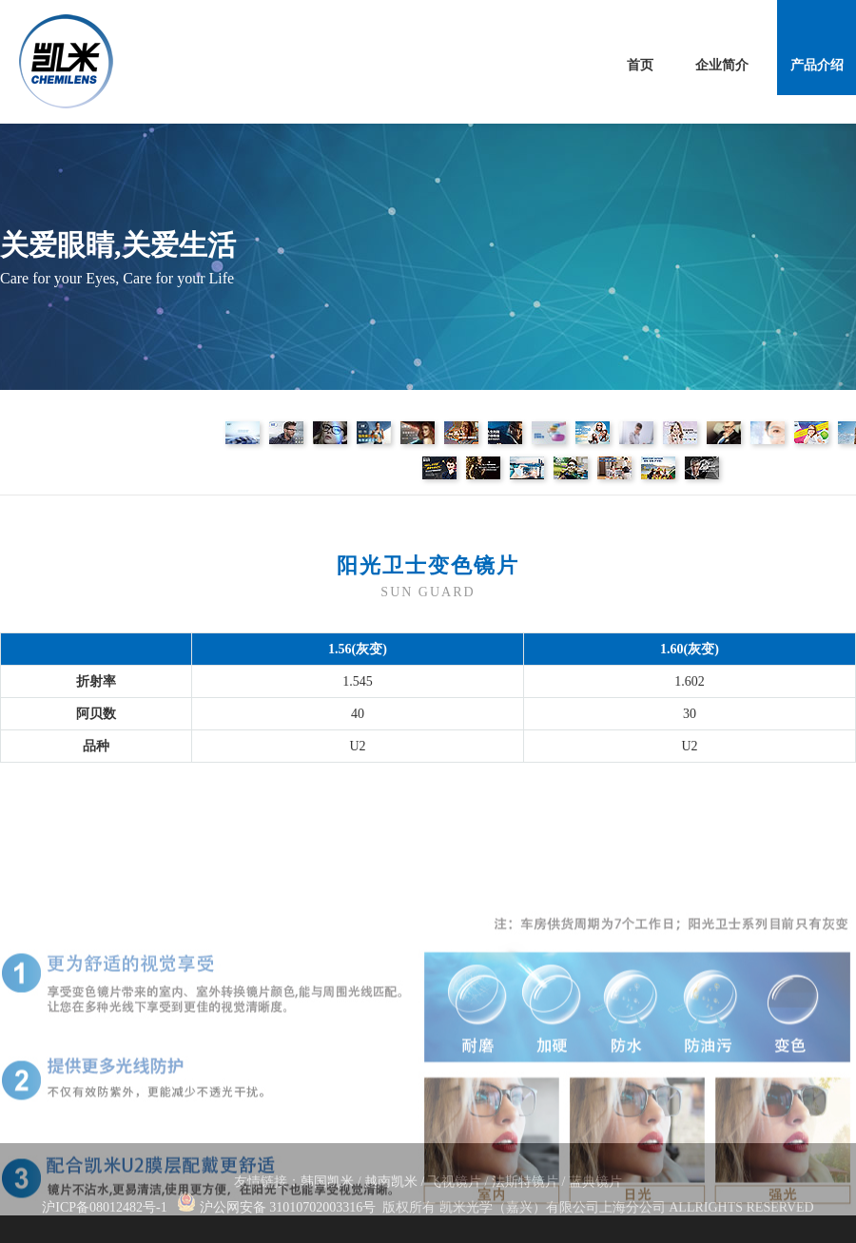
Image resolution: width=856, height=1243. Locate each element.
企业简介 (722, 65)
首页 (640, 65)
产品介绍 (817, 65)
